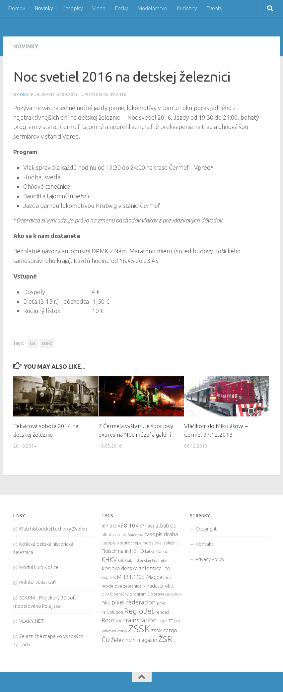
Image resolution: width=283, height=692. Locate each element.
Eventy (214, 8)
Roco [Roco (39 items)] (108, 620)
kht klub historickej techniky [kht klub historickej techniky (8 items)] (142, 560)
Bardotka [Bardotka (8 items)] (135, 535)
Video (99, 8)
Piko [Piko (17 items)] (106, 602)
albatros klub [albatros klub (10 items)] (114, 535)
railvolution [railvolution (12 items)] (112, 612)
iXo (24, 94)
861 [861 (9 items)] (151, 526)
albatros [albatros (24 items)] (166, 526)
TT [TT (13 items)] (171, 620)
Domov (16, 8)
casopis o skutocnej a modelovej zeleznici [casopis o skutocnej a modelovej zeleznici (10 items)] (140, 543)
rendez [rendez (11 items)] (162, 612)
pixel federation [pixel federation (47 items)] (133, 602)
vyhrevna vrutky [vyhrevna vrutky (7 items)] (114, 631)
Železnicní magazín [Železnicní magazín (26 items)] (134, 640)
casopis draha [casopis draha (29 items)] (161, 534)
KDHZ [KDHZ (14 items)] (161, 551)
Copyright (206, 529)
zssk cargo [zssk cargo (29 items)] (164, 630)
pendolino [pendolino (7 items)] (173, 594)
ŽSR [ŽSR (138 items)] (165, 639)
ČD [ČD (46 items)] (106, 639)
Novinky (44, 8)
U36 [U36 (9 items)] (177, 621)
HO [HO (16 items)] (140, 551)
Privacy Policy (210, 559)
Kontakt (204, 544)
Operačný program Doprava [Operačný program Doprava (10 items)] (137, 594)
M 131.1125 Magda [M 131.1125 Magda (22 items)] (139, 577)
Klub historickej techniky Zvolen (53, 529)
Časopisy (72, 8)
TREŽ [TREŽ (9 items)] (163, 621)
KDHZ (47, 343)
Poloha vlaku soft (38, 582)
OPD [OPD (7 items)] (105, 594)
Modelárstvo (152, 8)
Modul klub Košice (38, 567)
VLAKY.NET (31, 621)
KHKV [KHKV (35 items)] (109, 559)
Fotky (121, 8)
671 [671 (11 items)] (143, 526)
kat (32, 343)
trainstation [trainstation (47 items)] (140, 620)
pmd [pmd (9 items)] (161, 603)
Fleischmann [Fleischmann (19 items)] (115, 551)
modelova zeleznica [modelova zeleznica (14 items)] (122, 586)
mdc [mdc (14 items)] (167, 577)
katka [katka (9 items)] (150, 551)
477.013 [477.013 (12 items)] (109, 526)
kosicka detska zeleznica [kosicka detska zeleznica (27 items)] (132, 568)
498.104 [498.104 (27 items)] (128, 525)
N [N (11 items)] (144, 586)
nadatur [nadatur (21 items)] (155, 586)
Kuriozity (187, 8)
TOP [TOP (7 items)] (118, 621)
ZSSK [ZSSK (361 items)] (139, 628)
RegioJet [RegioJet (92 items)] (139, 611)
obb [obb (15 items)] (169, 586)
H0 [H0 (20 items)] (133, 551)
